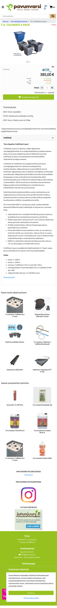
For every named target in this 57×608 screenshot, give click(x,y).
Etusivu (5, 21)
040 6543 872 (28, 552)
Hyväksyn (31, 593)
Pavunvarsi (28, 475)
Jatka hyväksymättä (31, 598)
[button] (5, 43)
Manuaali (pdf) (9, 277)
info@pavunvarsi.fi (28, 554)
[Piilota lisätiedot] (53, 137)
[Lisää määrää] (52, 87)
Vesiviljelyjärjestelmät (19, 21)
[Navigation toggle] (3, 7)
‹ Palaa (53, 25)
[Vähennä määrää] (42, 87)
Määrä (36, 88)
